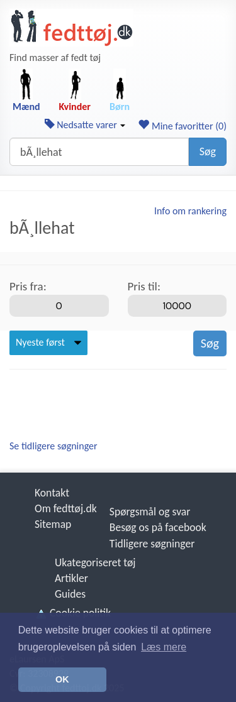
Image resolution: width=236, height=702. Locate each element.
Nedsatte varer (85, 125)
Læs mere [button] (163, 647)
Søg (207, 151)
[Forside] (71, 28)
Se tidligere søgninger (53, 446)
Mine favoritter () (182, 126)
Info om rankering (190, 211)
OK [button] (62, 679)
